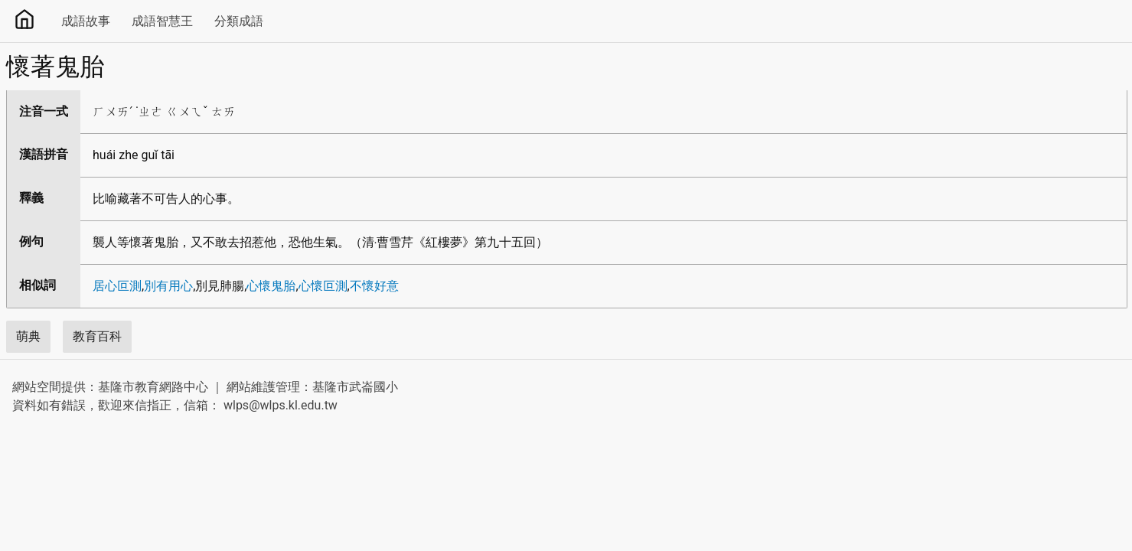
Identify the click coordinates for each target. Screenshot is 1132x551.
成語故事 (85, 21)
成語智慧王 (162, 21)
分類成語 (238, 21)
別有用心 (168, 286)
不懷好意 (374, 286)
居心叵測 (117, 286)
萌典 (28, 336)
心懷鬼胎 (270, 286)
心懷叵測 (322, 286)
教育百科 (97, 336)
